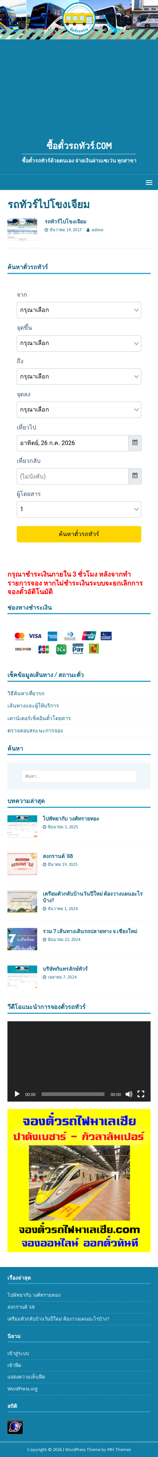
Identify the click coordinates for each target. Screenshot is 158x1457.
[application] (79, 1061)
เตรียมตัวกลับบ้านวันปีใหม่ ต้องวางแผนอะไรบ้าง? (58, 1319)
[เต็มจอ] (141, 1094)
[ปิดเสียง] (129, 1094)
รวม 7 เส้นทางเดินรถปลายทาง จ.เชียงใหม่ (90, 931)
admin (97, 230)
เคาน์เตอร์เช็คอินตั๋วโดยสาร (39, 718)
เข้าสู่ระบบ (18, 1353)
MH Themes (119, 1449)
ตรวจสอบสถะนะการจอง (35, 731)
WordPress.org (22, 1389)
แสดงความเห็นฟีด (26, 1377)
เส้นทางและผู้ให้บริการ (33, 706)
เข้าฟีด (14, 1365)
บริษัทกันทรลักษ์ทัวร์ (65, 969)
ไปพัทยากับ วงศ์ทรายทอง (71, 818)
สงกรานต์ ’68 (58, 856)
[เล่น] (17, 1094)
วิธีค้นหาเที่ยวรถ (25, 693)
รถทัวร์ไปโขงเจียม (65, 221)
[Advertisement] (79, 85)
